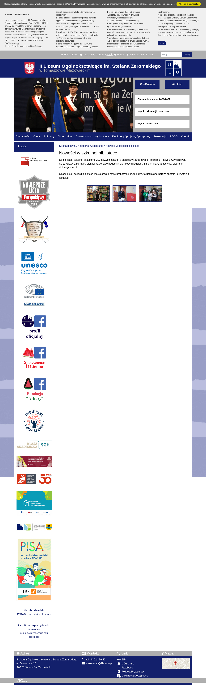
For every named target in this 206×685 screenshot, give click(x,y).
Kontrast (119, 54)
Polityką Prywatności (75, 4)
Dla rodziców (84, 136)
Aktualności (23, 136)
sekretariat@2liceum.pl (97, 663)
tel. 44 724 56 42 (93, 659)
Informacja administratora (140, 54)
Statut (177, 84)
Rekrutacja (160, 136)
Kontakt (185, 136)
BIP (121, 659)
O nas (37, 136)
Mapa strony (87, 54)
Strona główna (69, 54)
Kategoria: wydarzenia (90, 145)
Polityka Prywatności (131, 671)
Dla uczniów (65, 136)
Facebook (125, 667)
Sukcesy (49, 136)
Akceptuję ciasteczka (188, 4)
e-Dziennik (147, 84)
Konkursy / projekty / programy (131, 136)
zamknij (161, 43)
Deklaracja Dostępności (133, 676)
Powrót (22, 146)
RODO (173, 136)
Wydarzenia (102, 136)
